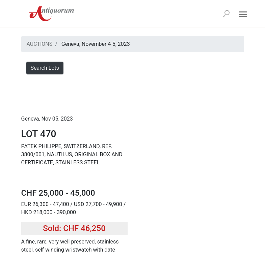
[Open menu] (243, 14)
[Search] (226, 13)
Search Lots (45, 68)
